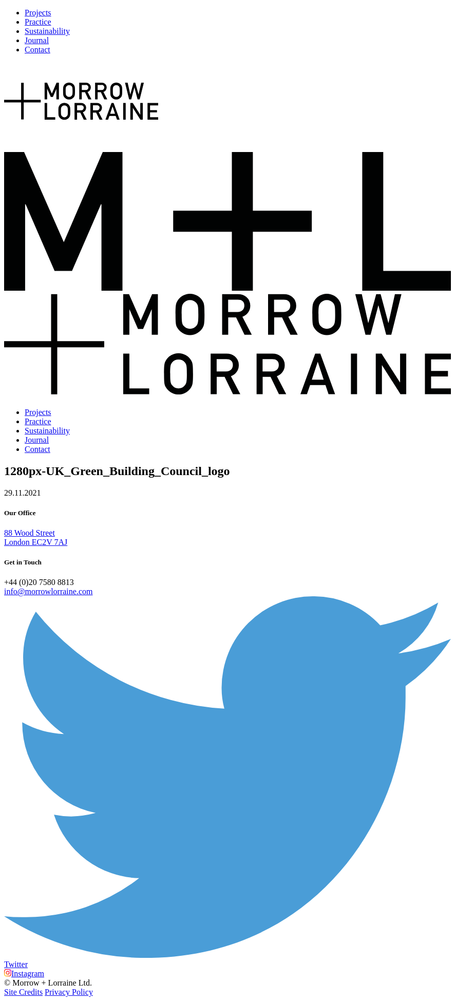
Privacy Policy (69, 992)
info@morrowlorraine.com (48, 591)
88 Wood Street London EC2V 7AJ (35, 537)
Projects (38, 12)
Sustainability (47, 31)
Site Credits (23, 992)
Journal (37, 40)
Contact (37, 49)
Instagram (24, 973)
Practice (38, 21)
